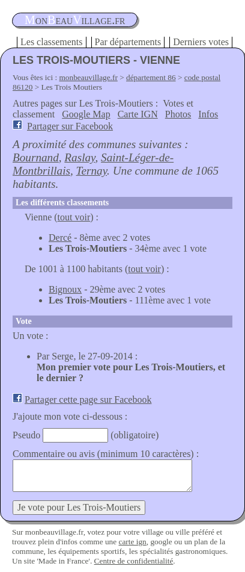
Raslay (79, 157)
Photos (178, 114)
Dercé (60, 237)
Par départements (128, 42)
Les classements (51, 42)
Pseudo (26, 435)
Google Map (86, 114)
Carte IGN (138, 114)
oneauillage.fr (75, 19)
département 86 (151, 77)
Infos (208, 114)
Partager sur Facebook (70, 126)
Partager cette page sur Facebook (88, 399)
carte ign (132, 541)
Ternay (91, 170)
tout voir (74, 217)
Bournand (36, 157)
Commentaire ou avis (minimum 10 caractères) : (106, 454)
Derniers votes (201, 42)
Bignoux (65, 289)
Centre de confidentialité (134, 560)
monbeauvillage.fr (88, 77)
